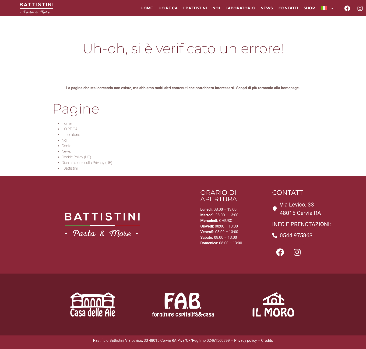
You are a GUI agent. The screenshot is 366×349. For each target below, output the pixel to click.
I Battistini (195, 8)
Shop (309, 8)
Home (147, 8)
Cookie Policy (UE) (76, 157)
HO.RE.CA (168, 8)
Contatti (288, 8)
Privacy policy (245, 340)
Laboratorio (240, 8)
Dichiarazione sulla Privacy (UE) (87, 162)
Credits (267, 340)
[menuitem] (327, 8)
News (266, 8)
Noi (216, 8)
